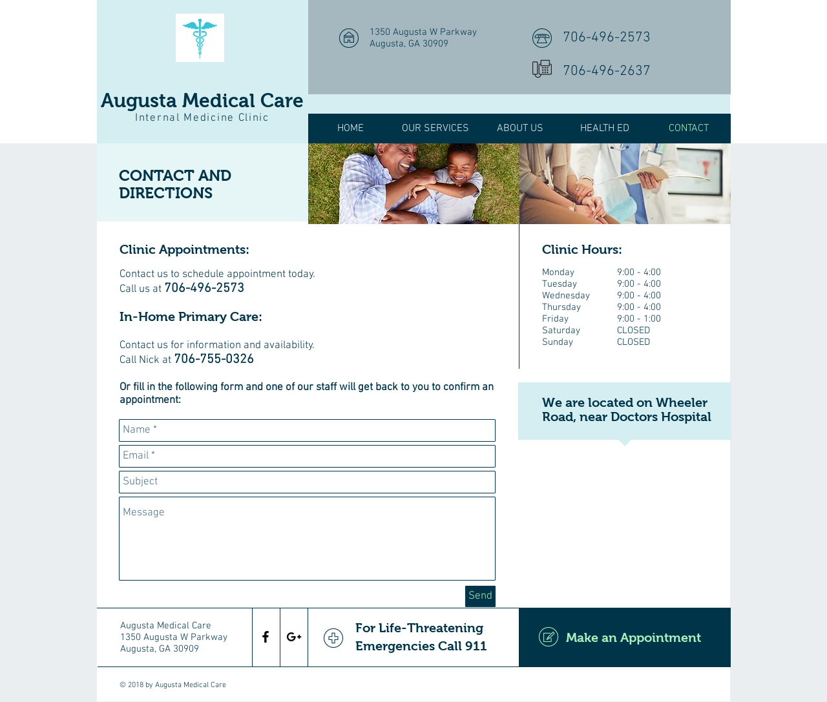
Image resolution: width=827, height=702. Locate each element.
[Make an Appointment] (625, 637)
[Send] (480, 596)
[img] (413, 183)
